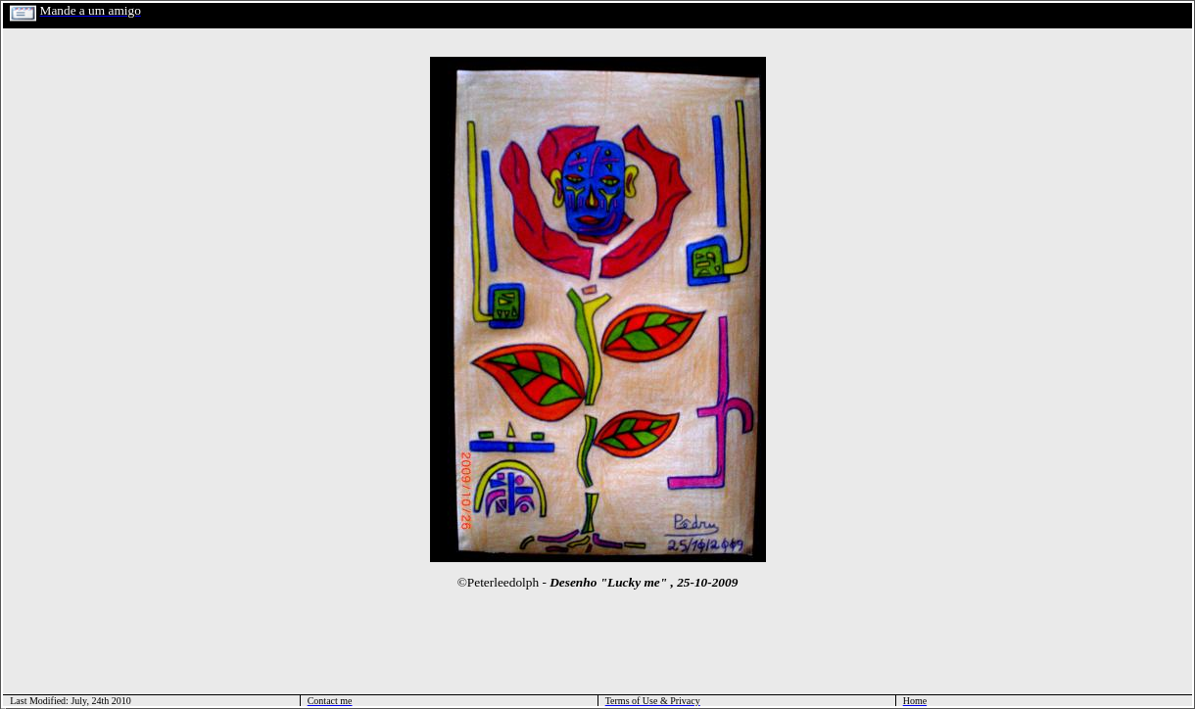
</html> (3, 706)
